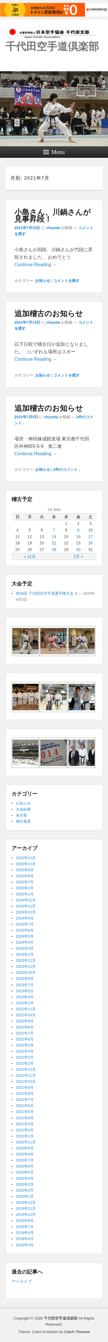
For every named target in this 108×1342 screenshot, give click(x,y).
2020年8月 (25, 1154)
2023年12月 (26, 960)
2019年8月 (25, 1220)
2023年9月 (25, 978)
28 (54, 549)
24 (90, 543)
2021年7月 (25, 1099)
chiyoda (53, 228)
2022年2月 (25, 1063)
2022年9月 (25, 1021)
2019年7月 (25, 1226)
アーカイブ (22, 1281)
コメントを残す (66, 281)
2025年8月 (25, 876)
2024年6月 (25, 930)
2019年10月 (26, 1214)
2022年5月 (25, 1045)
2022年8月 (25, 1027)
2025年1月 (25, 894)
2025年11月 (26, 864)
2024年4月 (25, 942)
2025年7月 (25, 882)
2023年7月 (25, 985)
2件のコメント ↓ (67, 469)
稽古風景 (23, 821)
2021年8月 (25, 1093)
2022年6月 (25, 1039)
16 (78, 536)
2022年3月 (25, 1057)
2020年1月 (25, 1196)
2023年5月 (25, 991)
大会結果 (23, 809)
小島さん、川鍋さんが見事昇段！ (52, 215)
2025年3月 (25, 888)
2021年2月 (25, 1130)
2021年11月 (26, 1075)
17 (90, 536)
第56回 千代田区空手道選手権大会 (44, 593)
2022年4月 (25, 1051)
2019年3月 (25, 1245)
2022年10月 (26, 1015)
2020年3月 (25, 1184)
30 (78, 549)
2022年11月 (26, 1009)
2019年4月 (25, 1239)
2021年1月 (25, 1136)
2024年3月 (25, 948)
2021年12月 (26, 1069)
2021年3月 (25, 1124)
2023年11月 (26, 966)
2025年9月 (25, 870)
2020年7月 (25, 1160)
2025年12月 (26, 858)
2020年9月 (25, 1148)
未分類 (21, 815)
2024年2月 (25, 954)
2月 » (78, 556)
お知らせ (42, 281)
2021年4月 (25, 1118)
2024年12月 (26, 900)
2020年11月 (26, 1142)
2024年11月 (26, 906)
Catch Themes (77, 1332)
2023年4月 (25, 997)
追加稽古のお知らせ (48, 313)
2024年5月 (25, 936)
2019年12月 (26, 1202)
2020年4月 (25, 1178)
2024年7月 (25, 924)
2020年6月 (25, 1166)
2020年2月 (25, 1190)
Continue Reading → (35, 264)
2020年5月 (25, 1172)
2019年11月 (26, 1208)
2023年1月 (25, 1003)
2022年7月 (25, 1033)
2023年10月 (26, 972)
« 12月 (29, 556)
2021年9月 (25, 1087)
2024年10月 (26, 912)
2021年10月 (26, 1081)
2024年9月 (25, 918)
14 (54, 536)
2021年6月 (25, 1105)
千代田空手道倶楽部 (52, 46)
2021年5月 (25, 1111)
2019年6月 (25, 1232)
